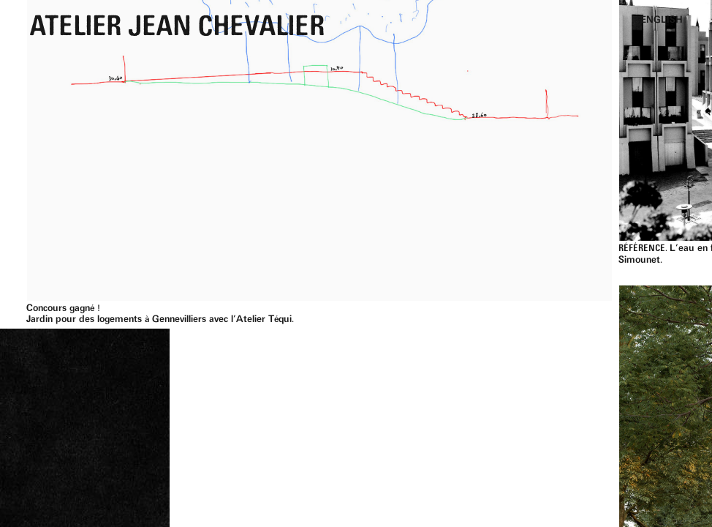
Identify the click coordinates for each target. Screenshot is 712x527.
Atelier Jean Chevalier (177, 29)
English (661, 20)
